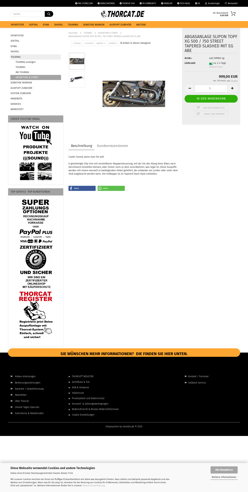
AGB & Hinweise (80, 387)
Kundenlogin (212, 3)
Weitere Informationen (224, 477)
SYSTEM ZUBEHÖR (21, 93)
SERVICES (16, 103)
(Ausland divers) (216, 69)
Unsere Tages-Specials (25, 407)
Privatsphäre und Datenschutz (88, 398)
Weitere (141, 24)
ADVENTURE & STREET (27, 77)
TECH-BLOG (183, 3)
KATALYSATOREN (106, 3)
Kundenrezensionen (112, 146)
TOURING (73, 24)
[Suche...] (49, 14)
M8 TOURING (22, 72)
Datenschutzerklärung (93, 485)
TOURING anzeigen (26, 62)
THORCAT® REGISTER (82, 376)
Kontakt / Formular (197, 376)
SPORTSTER (17, 24)
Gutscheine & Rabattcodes (27, 413)
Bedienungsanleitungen (25, 382)
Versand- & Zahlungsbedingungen (90, 403)
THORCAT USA (127, 3)
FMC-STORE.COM (84, 3)
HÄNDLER (166, 3)
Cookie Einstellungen (83, 414)
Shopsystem (112, 426)
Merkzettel (231, 3)
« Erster (77, 43)
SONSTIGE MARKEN (93, 24)
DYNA (46, 24)
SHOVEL (58, 24)
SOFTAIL (33, 24)
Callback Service (195, 382)
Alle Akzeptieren (224, 469)
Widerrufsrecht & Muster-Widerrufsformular (95, 409)
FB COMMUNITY (148, 3)
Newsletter (19, 394)
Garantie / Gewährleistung (27, 388)
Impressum (78, 392)
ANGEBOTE (16, 98)
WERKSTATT (17, 109)
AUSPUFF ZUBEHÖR (120, 24)
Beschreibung (81, 146)
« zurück (88, 43)
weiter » (100, 43)
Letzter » (113, 43)
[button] (190, 91)
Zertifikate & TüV (81, 382)
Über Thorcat (20, 401)
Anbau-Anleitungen (23, 376)
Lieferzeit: (190, 65)
